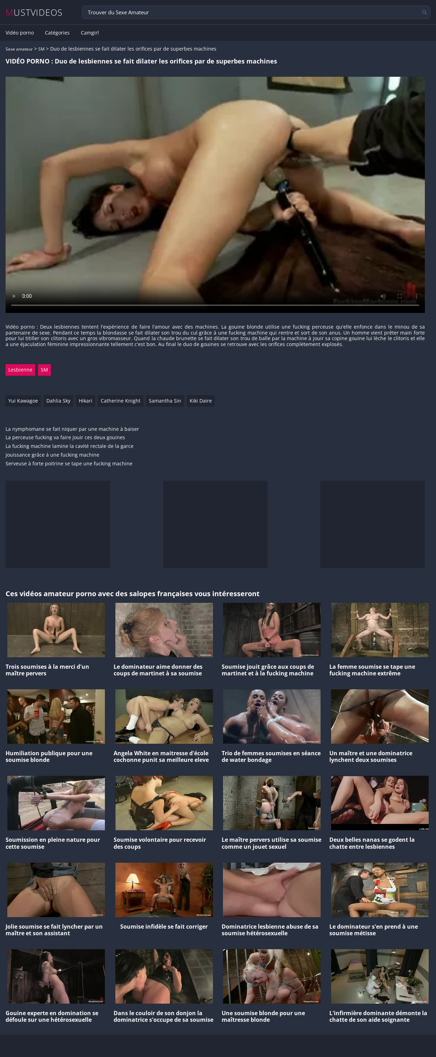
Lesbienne (20, 369)
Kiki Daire (201, 400)
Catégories (57, 32)
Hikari (85, 400)
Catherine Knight (120, 400)
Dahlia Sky (58, 400)
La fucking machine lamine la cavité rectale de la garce (69, 446)
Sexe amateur (19, 49)
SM (41, 49)
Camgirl (90, 32)
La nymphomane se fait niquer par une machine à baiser (72, 429)
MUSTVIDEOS (34, 12)
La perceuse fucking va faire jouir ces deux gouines (65, 438)
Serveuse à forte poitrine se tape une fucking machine (69, 464)
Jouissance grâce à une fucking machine (52, 455)
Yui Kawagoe (23, 400)
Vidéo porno (20, 32)
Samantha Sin (165, 400)
